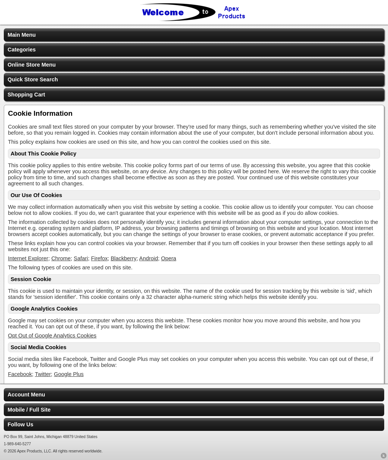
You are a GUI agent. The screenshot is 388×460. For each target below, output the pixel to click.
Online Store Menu (32, 65)
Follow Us (20, 424)
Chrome (60, 258)
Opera (168, 258)
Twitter (43, 374)
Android (148, 258)
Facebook (20, 374)
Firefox (99, 258)
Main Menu (22, 35)
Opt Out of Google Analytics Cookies (52, 336)
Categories (22, 50)
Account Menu (26, 395)
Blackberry (123, 258)
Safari (81, 258)
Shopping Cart (26, 95)
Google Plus (68, 374)
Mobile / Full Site (29, 410)
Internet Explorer (28, 258)
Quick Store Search (33, 79)
